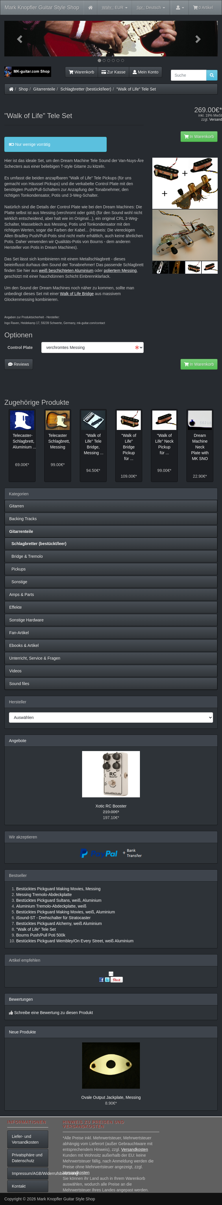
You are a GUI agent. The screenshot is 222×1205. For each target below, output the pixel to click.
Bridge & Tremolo (26, 556)
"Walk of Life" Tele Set (136, 89)
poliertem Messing (120, 270)
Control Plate (20, 347)
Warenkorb (81, 72)
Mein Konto (145, 72)
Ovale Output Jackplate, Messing (110, 1097)
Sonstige (18, 581)
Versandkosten (134, 1149)
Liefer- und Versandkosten (25, 1139)
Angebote (17, 740)
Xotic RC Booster (110, 806)
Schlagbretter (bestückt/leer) (85, 89)
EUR (114, 7)
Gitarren (16, 506)
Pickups (17, 569)
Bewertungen (21, 999)
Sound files (19, 683)
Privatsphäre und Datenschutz (27, 1158)
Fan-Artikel (19, 632)
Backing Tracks (23, 518)
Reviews (18, 364)
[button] (20, 38)
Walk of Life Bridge (77, 293)
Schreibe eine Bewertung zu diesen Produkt (53, 1012)
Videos (15, 671)
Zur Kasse (113, 72)
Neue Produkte (22, 1032)
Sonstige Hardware (26, 620)
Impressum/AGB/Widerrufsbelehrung (30, 1173)
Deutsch (151, 7)
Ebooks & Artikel (24, 645)
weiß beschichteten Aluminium (66, 270)
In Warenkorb (199, 136)
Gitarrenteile (44, 89)
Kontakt (18, 1186)
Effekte (15, 607)
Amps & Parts (21, 594)
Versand (215, 119)
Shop (23, 89)
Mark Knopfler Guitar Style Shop (42, 7)
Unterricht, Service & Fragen (34, 658)
